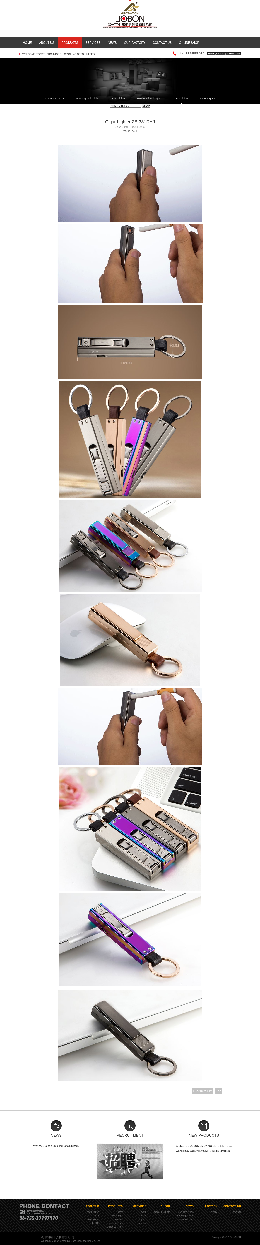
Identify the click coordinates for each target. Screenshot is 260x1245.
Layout (143, 1212)
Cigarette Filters (115, 1227)
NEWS (112, 42)
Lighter (119, 1212)
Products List (202, 1091)
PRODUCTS (70, 42)
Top (218, 1091)
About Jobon (93, 1212)
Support (142, 1219)
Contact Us (235, 1212)
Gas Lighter (119, 98)
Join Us (95, 1223)
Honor (96, 1215)
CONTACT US (162, 42)
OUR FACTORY (134, 42)
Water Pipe (117, 1215)
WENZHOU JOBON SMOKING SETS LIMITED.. (204, 1145)
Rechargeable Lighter (88, 98)
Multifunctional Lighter (149, 98)
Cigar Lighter (181, 98)
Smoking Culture (185, 1215)
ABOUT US (46, 42)
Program (142, 1223)
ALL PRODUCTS (55, 98)
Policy (143, 1215)
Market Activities (185, 1219)
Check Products (162, 1212)
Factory (213, 1212)
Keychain (118, 1219)
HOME (27, 42)
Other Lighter (207, 98)
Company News (186, 1212)
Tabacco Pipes (115, 1223)
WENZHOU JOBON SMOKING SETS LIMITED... (204, 1150)
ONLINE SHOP (189, 42)
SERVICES (92, 42)
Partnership (93, 1219)
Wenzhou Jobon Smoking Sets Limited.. (56, 1145)
